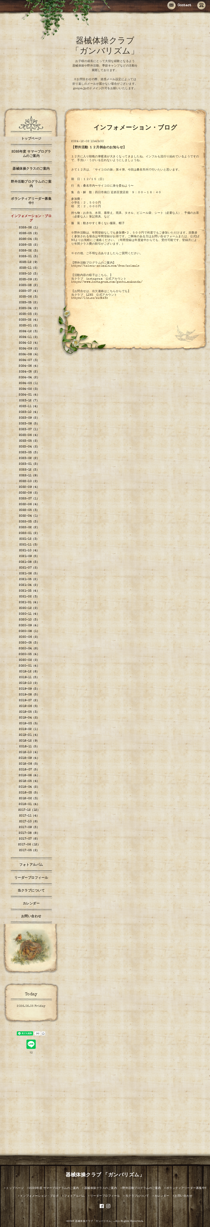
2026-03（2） (29, 245)
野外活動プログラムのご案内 (31, 184)
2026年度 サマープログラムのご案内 (31, 154)
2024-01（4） (29, 395)
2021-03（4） (29, 591)
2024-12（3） (29, 331)
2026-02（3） (29, 250)
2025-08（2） (29, 285)
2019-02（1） (29, 729)
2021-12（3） (29, 539)
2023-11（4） (29, 406)
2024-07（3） (29, 360)
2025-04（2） (29, 308)
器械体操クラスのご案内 (31, 169)
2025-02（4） (29, 320)
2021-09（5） (29, 556)
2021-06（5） (29, 573)
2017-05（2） (29, 850)
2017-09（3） (29, 827)
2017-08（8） (29, 833)
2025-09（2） (29, 279)
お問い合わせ (31, 916)
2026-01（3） (29, 256)
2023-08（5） (29, 423)
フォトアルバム (31, 865)
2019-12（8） (29, 671)
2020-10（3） (29, 619)
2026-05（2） (29, 233)
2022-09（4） (29, 487)
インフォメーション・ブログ (31, 218)
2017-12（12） (29, 810)
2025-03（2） (29, 314)
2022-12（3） (29, 470)
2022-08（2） (29, 493)
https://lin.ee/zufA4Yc (89, 298)
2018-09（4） (29, 758)
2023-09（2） (29, 418)
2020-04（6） (29, 648)
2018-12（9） (29, 741)
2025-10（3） (29, 273)
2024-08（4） (29, 354)
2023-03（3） (29, 452)
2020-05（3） (29, 643)
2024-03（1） (29, 383)
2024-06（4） (29, 366)
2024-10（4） (29, 343)
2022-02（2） (29, 527)
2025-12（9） (29, 262)
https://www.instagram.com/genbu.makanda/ (107, 282)
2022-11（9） (29, 475)
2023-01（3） (29, 464)
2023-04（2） (29, 446)
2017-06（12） (29, 844)
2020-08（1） (29, 631)
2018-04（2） (29, 787)
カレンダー (31, 904)
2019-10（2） (29, 683)
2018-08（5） (29, 764)
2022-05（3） (29, 510)
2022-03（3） (29, 521)
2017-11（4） (29, 815)
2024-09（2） (29, 348)
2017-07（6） (29, 839)
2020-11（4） (29, 614)
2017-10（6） (29, 821)
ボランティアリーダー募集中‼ (31, 201)
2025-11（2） (29, 268)
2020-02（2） (29, 660)
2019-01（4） (29, 735)
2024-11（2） (29, 337)
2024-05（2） (29, 371)
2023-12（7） (29, 400)
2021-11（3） (29, 544)
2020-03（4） (29, 654)
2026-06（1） (29, 227)
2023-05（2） (29, 441)
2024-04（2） (29, 377)
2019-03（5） (29, 723)
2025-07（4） (29, 291)
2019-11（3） (29, 677)
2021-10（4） (29, 550)
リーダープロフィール (31, 878)
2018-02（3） (29, 798)
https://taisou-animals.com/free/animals (105, 266)
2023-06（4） (29, 435)
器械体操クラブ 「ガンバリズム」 (105, 1175)
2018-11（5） (29, 746)
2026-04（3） (29, 239)
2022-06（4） (29, 504)
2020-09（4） (29, 625)
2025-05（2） (29, 302)
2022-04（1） (29, 516)
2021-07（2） (29, 568)
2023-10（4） (29, 412)
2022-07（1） (29, 498)
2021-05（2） (29, 579)
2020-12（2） (29, 608)
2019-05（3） (29, 712)
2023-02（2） (29, 458)
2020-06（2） (29, 637)
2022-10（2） (29, 481)
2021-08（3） (29, 562)
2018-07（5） (29, 769)
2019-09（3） (29, 689)
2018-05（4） (29, 781)
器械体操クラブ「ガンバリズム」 (94, 1221)
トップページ (31, 139)
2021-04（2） (29, 585)
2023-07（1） (29, 429)
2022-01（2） (29, 533)
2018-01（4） (29, 804)
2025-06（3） (29, 297)
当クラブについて (31, 891)
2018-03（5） (29, 792)
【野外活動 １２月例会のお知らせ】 (99, 147)
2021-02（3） (29, 596)
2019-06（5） (29, 706)
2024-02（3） (29, 389)
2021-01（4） (29, 602)
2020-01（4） (29, 666)
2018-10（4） (29, 752)
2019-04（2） (29, 717)
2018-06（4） (29, 775)
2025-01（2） (29, 325)
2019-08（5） (29, 694)
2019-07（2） (29, 700)
